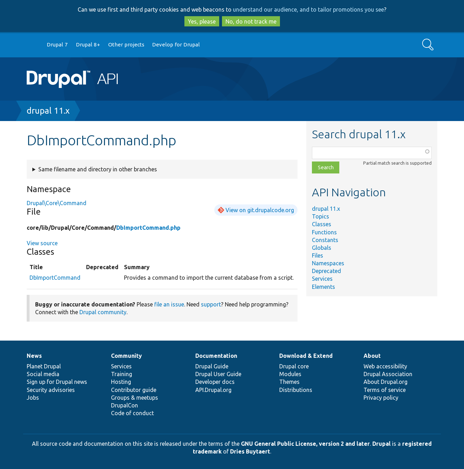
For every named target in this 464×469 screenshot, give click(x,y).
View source (42, 243)
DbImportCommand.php (148, 227)
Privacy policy (381, 397)
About (372, 356)
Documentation (216, 356)
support (211, 304)
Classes (321, 224)
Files (317, 255)
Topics (320, 216)
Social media (43, 374)
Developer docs (215, 382)
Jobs (33, 397)
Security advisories (51, 390)
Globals (321, 248)
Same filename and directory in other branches (97, 169)
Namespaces (328, 263)
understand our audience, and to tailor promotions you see (308, 9)
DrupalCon (124, 405)
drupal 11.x (48, 110)
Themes (289, 382)
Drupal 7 (57, 44)
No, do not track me (251, 21)
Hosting (121, 382)
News (34, 356)
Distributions (295, 390)
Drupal (381, 444)
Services (322, 278)
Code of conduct (132, 413)
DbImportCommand (55, 277)
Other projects (126, 44)
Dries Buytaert (250, 451)
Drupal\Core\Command (56, 203)
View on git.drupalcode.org (260, 210)
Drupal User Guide (218, 374)
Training (121, 374)
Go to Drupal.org (33, 45)
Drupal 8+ (88, 44)
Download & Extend (306, 356)
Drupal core (294, 366)
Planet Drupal (44, 366)
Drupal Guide (211, 366)
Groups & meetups (134, 397)
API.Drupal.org (213, 390)
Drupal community (102, 312)
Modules (290, 374)
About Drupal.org (385, 382)
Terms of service (385, 390)
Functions (324, 232)
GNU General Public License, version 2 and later (305, 444)
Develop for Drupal (176, 44)
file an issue (169, 304)
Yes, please (202, 21)
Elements (323, 287)
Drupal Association (388, 374)
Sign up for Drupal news (57, 382)
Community (126, 356)
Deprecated (326, 271)
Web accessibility (385, 366)
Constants (325, 240)
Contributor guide (133, 390)
